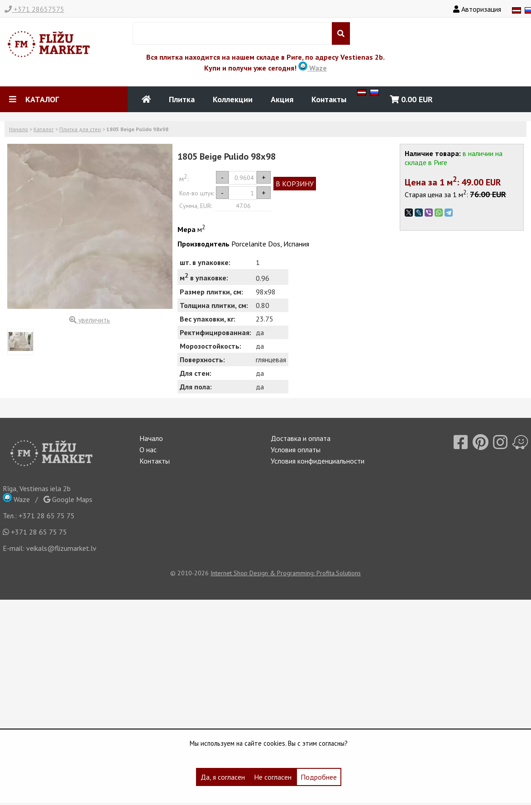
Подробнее (319, 776)
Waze (312, 67)
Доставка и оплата (300, 438)
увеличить (89, 319)
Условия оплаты (296, 449)
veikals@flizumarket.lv (61, 548)
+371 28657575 (34, 9)
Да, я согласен (223, 776)
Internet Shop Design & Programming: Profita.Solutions (285, 573)
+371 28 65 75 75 (47, 515)
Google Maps (67, 499)
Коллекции (233, 99)
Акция (282, 99)
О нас (148, 449)
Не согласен (273, 776)
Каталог (43, 129)
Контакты (328, 99)
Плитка (182, 99)
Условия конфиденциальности (317, 460)
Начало (18, 129)
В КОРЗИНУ (295, 183)
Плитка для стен (80, 129)
